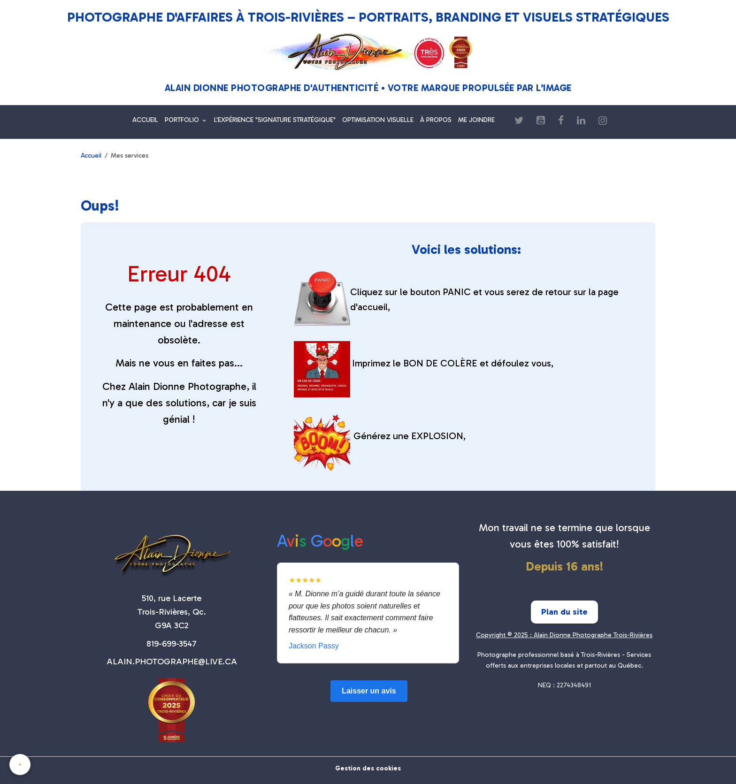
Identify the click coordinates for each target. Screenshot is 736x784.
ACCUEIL (145, 120)
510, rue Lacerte (171, 598)
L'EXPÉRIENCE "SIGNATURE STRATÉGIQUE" (275, 120)
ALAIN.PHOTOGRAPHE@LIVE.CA (172, 661)
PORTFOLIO (183, 120)
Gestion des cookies (368, 768)
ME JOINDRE (476, 120)
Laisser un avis (369, 691)
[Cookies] (20, 764)
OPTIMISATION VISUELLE (378, 120)
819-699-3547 (171, 644)
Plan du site (564, 612)
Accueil (91, 156)
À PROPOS (436, 120)
